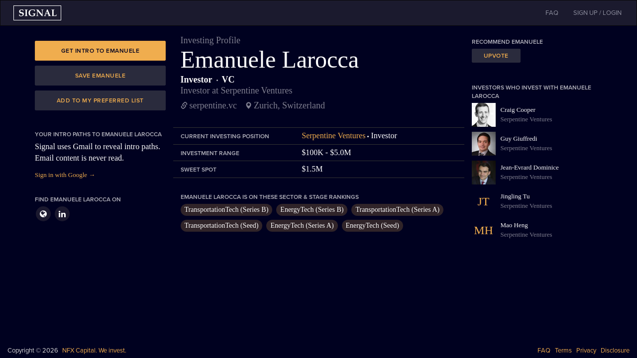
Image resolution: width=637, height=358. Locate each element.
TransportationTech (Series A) (397, 209)
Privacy (586, 351)
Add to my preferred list (100, 100)
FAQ (543, 351)
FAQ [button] (551, 13)
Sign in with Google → (65, 175)
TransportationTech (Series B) (227, 209)
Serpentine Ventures (333, 135)
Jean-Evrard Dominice (530, 167)
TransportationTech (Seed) (222, 225)
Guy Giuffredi (519, 138)
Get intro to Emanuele (100, 50)
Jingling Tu (515, 196)
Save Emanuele (100, 75)
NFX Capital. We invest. (94, 351)
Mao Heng (514, 225)
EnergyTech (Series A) (301, 225)
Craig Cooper (518, 109)
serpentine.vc (213, 105)
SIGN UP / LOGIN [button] (597, 13)
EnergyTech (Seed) (372, 225)
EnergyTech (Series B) (311, 209)
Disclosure (615, 351)
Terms (563, 351)
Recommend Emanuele (507, 41)
